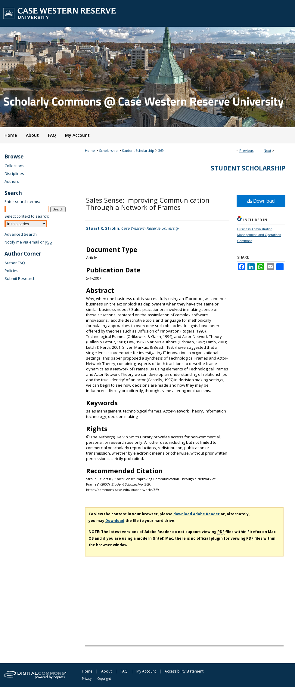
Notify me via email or (28, 242)
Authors (12, 181)
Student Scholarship (138, 150)
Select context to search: (27, 216)
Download (261, 201)
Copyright (104, 678)
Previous (246, 150)
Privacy (87, 678)
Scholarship (108, 150)
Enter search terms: (22, 201)
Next (267, 150)
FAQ (124, 671)
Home (90, 150)
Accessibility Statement (184, 671)
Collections (14, 165)
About (106, 671)
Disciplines (14, 173)
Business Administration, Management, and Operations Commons (259, 235)
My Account (146, 671)
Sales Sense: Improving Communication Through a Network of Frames (148, 203)
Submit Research (20, 278)
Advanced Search (21, 234)
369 (161, 150)
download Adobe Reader (196, 514)
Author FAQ (15, 262)
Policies (11, 270)
